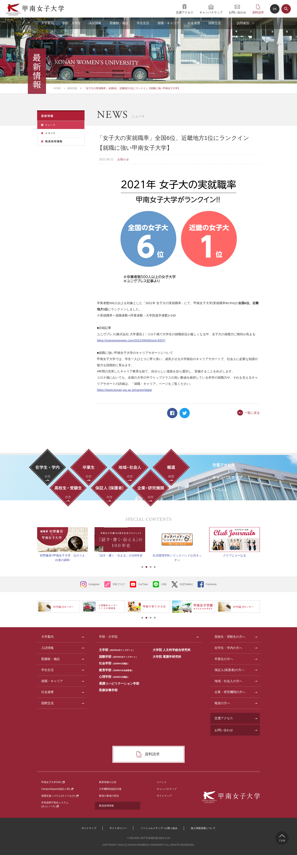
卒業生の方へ (223, 659)
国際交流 (214, 23)
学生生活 (143, 23)
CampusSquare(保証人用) (57, 789)
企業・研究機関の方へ (229, 692)
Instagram (93, 584)
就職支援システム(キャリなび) (60, 795)
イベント (162, 782)
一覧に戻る (252, 413)
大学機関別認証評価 (110, 789)
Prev (32, 539)
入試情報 (95, 23)
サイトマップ (164, 795)
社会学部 (114, 663)
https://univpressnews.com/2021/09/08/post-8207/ (131, 340)
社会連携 (194, 23)
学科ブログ (119, 584)
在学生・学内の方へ (228, 648)
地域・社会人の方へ (228, 681)
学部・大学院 (71, 23)
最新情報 (72, 88)
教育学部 (116, 670)
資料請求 (258, 12)
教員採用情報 (106, 805)
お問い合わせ (237, 12)
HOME (57, 88)
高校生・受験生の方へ (229, 636)
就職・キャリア (168, 23)
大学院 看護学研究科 (167, 656)
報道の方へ (222, 703)
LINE (164, 584)
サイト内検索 (286, 9)
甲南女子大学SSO (53, 782)
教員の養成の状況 (109, 795)
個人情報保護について (203, 828)
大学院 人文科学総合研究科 (172, 650)
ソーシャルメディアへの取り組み (159, 828)
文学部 (117, 650)
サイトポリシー (118, 828)
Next (265, 539)
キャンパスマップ (211, 12)
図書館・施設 (119, 23)
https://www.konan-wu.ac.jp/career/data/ (124, 390)
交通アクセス (184, 12)
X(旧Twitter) (186, 584)
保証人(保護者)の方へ (229, 670)
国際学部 (118, 656)
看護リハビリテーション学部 (119, 683)
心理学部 (114, 676)
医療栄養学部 (108, 690)
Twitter (184, 413)
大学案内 (47, 23)
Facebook (172, 413)
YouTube (143, 584)
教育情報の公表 (107, 782)
